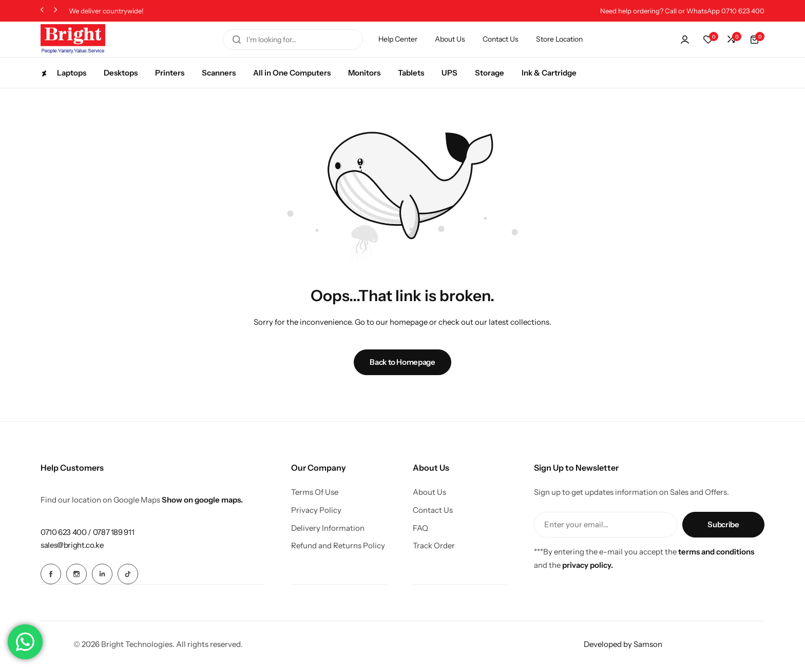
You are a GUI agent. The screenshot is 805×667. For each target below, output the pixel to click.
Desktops (121, 73)
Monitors (364, 73)
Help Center (397, 39)
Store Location (559, 39)
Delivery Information (328, 528)
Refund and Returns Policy (338, 545)
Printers (169, 73)
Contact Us (501, 39)
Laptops (63, 73)
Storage (489, 73)
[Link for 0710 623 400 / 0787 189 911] (87, 532)
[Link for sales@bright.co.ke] (72, 545)
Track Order (434, 545)
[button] (42, 11)
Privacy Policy (316, 510)
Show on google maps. (202, 500)
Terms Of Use (314, 492)
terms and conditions (716, 552)
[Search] (236, 39)
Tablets (411, 73)
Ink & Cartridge (549, 73)
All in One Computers (292, 73)
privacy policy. (587, 565)
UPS (449, 73)
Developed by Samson (623, 644)
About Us (450, 39)
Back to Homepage (402, 362)
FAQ (420, 528)
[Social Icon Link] (51, 574)
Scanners (219, 73)
